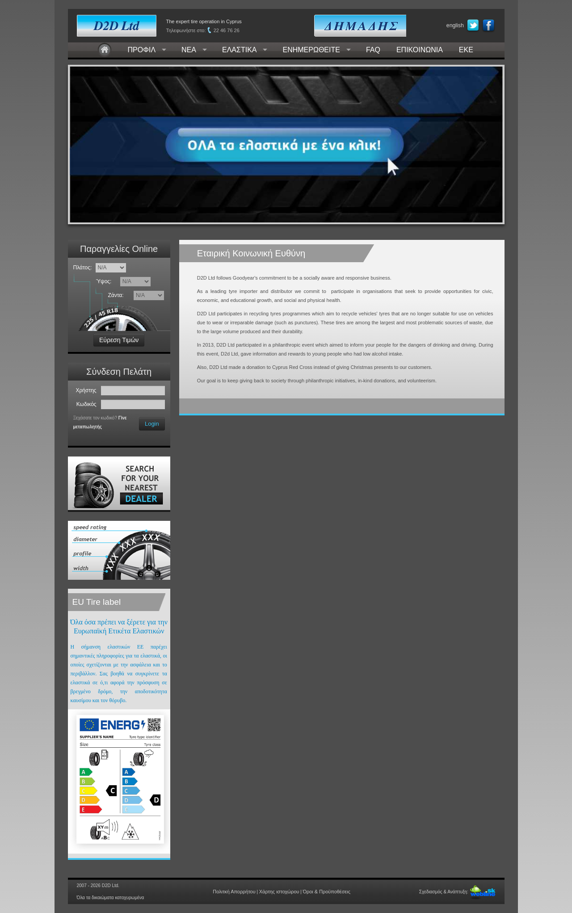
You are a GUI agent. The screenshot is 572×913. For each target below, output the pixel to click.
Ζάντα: (117, 295)
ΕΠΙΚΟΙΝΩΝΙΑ (419, 50)
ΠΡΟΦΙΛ (142, 50)
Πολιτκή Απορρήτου (238, 891)
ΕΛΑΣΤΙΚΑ (239, 50)
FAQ (373, 50)
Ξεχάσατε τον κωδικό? (95, 417)
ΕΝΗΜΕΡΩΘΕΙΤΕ (311, 50)
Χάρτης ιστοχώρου (279, 891)
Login (152, 423)
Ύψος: (105, 281)
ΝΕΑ (188, 50)
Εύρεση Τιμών (119, 339)
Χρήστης (87, 390)
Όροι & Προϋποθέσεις (323, 891)
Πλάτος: (82, 267)
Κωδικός (88, 404)
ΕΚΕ (466, 50)
